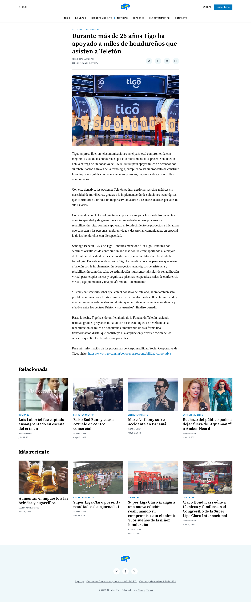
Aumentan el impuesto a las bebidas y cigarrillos (43, 500)
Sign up (79, 581)
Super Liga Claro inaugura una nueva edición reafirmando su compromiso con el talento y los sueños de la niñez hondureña (152, 513)
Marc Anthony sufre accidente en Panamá (147, 422)
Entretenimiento (159, 18)
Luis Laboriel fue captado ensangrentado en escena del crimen (41, 424)
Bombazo (80, 18)
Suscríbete (223, 7)
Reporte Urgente (101, 18)
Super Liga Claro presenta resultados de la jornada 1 (96, 504)
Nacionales (93, 29)
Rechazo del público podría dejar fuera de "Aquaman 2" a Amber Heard (207, 424)
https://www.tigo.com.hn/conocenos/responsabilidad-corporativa (129, 353)
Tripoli (149, 590)
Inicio (67, 18)
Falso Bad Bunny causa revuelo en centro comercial (93, 424)
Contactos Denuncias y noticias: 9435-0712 (111, 581)
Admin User (25, 433)
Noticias (122, 18)
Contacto (181, 18)
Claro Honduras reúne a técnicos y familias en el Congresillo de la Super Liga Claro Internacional (205, 509)
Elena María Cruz (29, 508)
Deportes (138, 18)
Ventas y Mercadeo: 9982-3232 (157, 581)
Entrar (207, 7)
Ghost (141, 590)
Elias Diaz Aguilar (83, 59)
